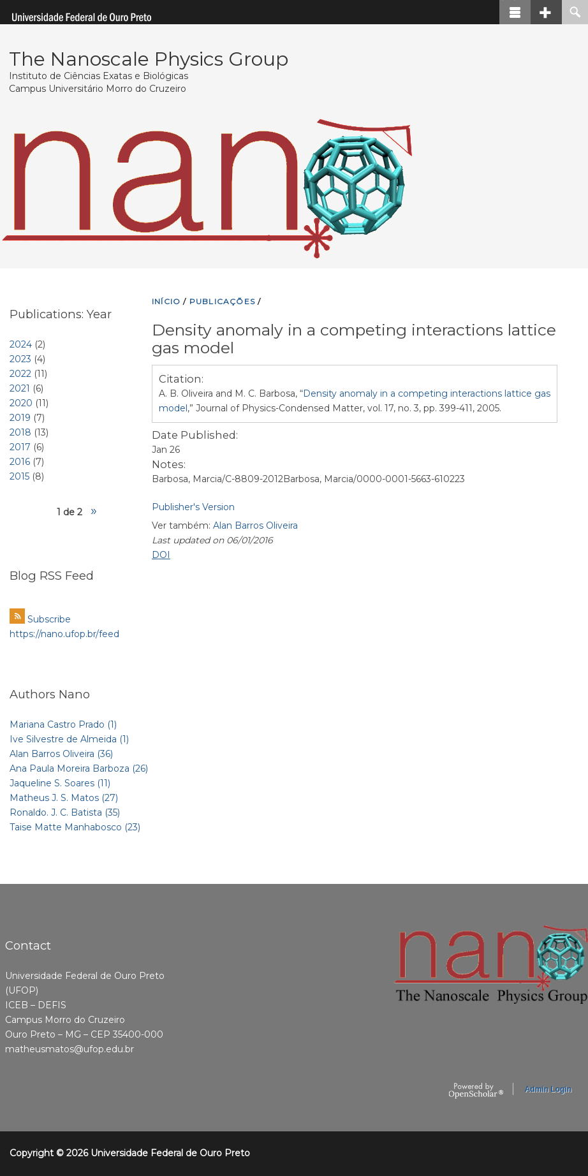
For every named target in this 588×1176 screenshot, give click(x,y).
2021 (20, 388)
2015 (19, 476)
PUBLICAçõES (222, 301)
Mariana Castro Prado (63, 724)
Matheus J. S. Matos (64, 798)
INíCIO (166, 301)
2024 (21, 344)
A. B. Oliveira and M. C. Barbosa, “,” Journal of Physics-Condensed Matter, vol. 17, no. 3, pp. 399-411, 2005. (354, 401)
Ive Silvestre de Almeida (69, 739)
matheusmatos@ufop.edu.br (69, 1049)
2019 (20, 417)
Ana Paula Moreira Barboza (79, 768)
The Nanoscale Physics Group (148, 59)
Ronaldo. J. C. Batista (65, 812)
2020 (21, 403)
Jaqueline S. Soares (60, 783)
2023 (20, 359)
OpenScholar (476, 1091)
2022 (20, 373)
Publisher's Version (193, 507)
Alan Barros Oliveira (255, 525)
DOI (161, 555)
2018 (20, 432)
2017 (20, 447)
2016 (20, 461)
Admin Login (548, 1089)
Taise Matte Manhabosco (75, 827)
